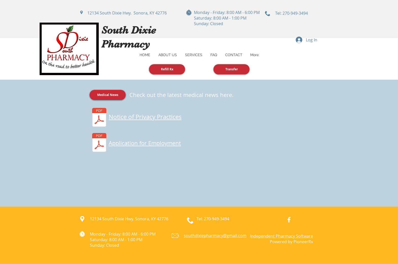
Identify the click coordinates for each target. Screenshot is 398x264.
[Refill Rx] (167, 69)
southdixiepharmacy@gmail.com (215, 235)
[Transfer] (231, 69)
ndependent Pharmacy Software (282, 236)
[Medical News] (108, 95)
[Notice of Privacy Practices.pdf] (99, 118)
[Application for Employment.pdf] (99, 143)
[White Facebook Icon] (289, 219)
